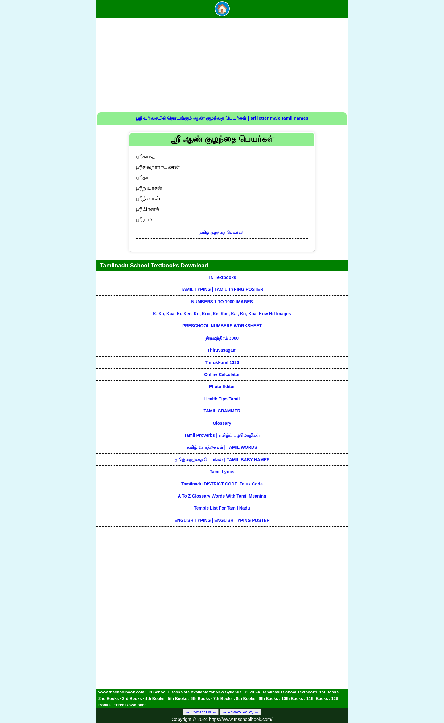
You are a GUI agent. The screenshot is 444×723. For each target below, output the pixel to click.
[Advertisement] (222, 66)
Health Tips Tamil (222, 398)
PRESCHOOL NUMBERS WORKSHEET (222, 325)
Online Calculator (222, 374)
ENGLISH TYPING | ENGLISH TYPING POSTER (222, 520)
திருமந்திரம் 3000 (222, 338)
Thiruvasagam (222, 350)
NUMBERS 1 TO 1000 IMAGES (222, 301)
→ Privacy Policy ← (241, 712)
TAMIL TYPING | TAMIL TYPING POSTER (222, 289)
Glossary (222, 423)
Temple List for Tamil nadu (222, 508)
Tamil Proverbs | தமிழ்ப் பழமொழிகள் (222, 435)
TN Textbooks (222, 277)
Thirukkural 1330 (222, 362)
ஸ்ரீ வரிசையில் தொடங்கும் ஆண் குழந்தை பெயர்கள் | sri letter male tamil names (222, 118)
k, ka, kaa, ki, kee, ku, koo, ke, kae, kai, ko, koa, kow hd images (222, 313)
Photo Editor (222, 386)
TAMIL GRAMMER (222, 410)
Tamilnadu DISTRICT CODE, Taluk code (222, 483)
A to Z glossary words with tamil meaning (222, 496)
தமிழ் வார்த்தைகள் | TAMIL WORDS (222, 447)
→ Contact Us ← (200, 712)
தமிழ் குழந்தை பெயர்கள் (221, 232)
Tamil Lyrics (222, 471)
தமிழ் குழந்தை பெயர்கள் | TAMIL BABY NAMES (222, 459)
